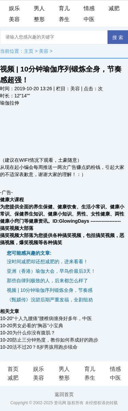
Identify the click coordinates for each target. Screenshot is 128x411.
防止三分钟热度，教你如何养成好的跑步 (55, 340)
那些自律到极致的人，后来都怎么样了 (47, 280)
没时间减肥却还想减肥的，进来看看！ (47, 261)
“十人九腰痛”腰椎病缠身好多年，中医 (52, 318)
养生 (64, 19)
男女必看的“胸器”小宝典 (37, 325)
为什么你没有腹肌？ (33, 332)
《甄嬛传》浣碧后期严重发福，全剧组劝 (50, 299)
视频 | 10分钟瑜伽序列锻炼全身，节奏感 (50, 290)
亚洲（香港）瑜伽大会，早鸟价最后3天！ (51, 271)
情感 (89, 8)
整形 (39, 19)
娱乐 (14, 8)
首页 (13, 369)
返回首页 (64, 394)
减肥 (114, 8)
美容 (14, 19)
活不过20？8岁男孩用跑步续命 (44, 347)
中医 (89, 19)
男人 (39, 8)
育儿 (64, 8)
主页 (28, 51)
